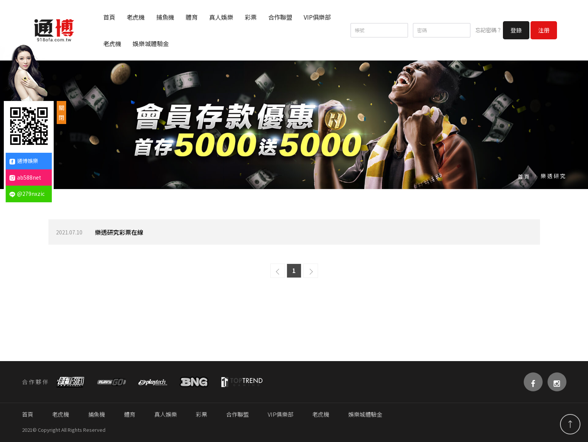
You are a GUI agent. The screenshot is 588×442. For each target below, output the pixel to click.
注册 (543, 30)
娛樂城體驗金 (151, 43)
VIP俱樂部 (317, 17)
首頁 (109, 17)
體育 (192, 17)
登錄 (516, 30)
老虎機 (136, 17)
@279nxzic (27, 193)
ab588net (25, 177)
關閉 (61, 112)
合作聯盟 (280, 17)
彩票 (251, 17)
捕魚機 (165, 17)
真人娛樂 (221, 17)
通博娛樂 (23, 160)
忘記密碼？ (488, 30)
